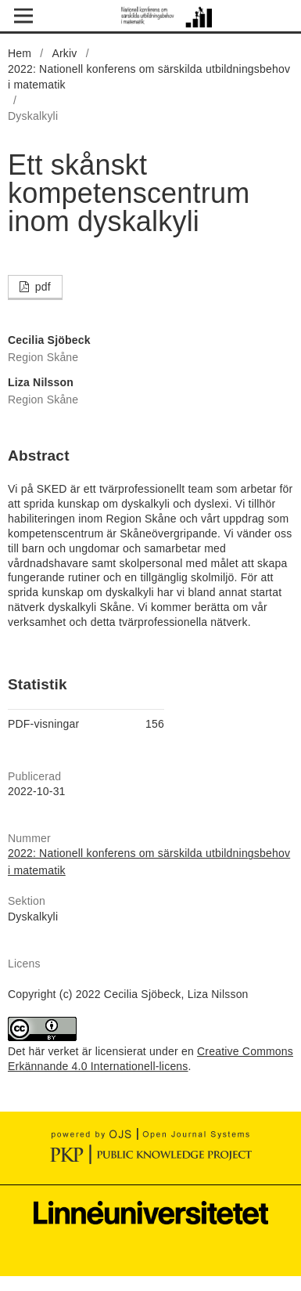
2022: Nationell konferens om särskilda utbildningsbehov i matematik (149, 77)
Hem (19, 53)
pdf (41, 286)
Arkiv (64, 53)
